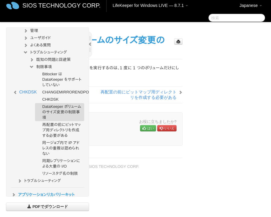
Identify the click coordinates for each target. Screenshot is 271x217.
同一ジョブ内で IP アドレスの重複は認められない (60, 148)
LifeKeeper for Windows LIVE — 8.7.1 (150, 5)
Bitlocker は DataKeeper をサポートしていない (61, 79)
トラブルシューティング (45, 52)
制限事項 (40, 67)
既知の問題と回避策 (50, 59)
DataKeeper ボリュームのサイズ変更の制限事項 (61, 112)
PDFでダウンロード (47, 206)
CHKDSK (50, 99)
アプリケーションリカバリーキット (43, 194)
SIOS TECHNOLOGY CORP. (61, 5)
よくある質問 (37, 45)
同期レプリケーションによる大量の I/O (61, 163)
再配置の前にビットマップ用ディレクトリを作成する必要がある (61, 130)
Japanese (250, 5)
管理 (30, 30)
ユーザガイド (37, 38)
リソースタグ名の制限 (60, 173)
